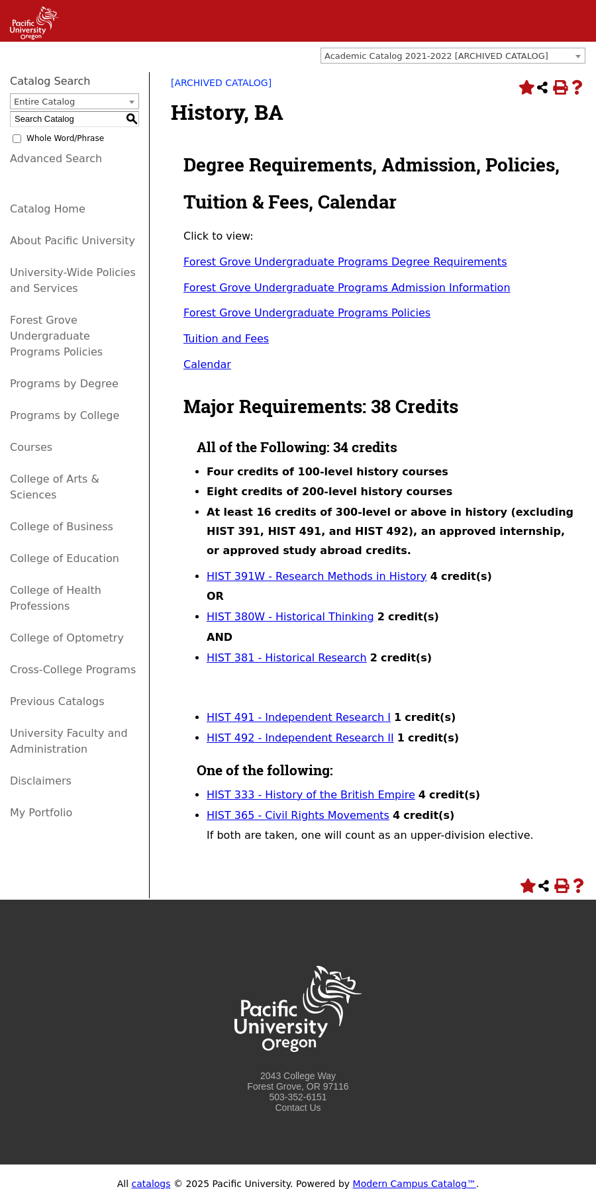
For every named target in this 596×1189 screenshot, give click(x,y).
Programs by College (64, 415)
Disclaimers (41, 781)
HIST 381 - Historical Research (287, 657)
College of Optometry (67, 638)
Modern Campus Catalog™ (414, 1183)
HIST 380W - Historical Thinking (290, 616)
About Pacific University (72, 240)
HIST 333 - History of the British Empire (311, 794)
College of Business (61, 526)
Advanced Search (56, 158)
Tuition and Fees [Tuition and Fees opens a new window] (226, 338)
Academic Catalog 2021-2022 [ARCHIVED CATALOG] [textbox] (436, 56)
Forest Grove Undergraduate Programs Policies (56, 336)
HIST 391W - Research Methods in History (317, 576)
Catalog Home (47, 209)
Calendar (207, 364)
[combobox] (453, 56)
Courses (31, 447)
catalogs (151, 1183)
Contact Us (298, 1107)
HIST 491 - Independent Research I (299, 717)
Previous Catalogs (57, 701)
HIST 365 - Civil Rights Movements (298, 815)
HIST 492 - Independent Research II (300, 738)
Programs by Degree (64, 383)
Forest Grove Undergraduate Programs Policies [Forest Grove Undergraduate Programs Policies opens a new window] (306, 313)
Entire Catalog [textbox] (44, 102)
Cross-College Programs (73, 669)
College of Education (64, 558)
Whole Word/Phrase (65, 138)
